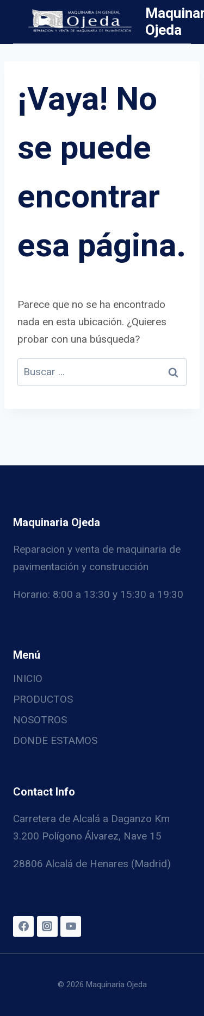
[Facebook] (23, 926)
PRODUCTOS (43, 699)
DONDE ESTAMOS (55, 740)
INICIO (27, 678)
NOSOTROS (40, 720)
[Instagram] (47, 926)
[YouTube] (70, 926)
